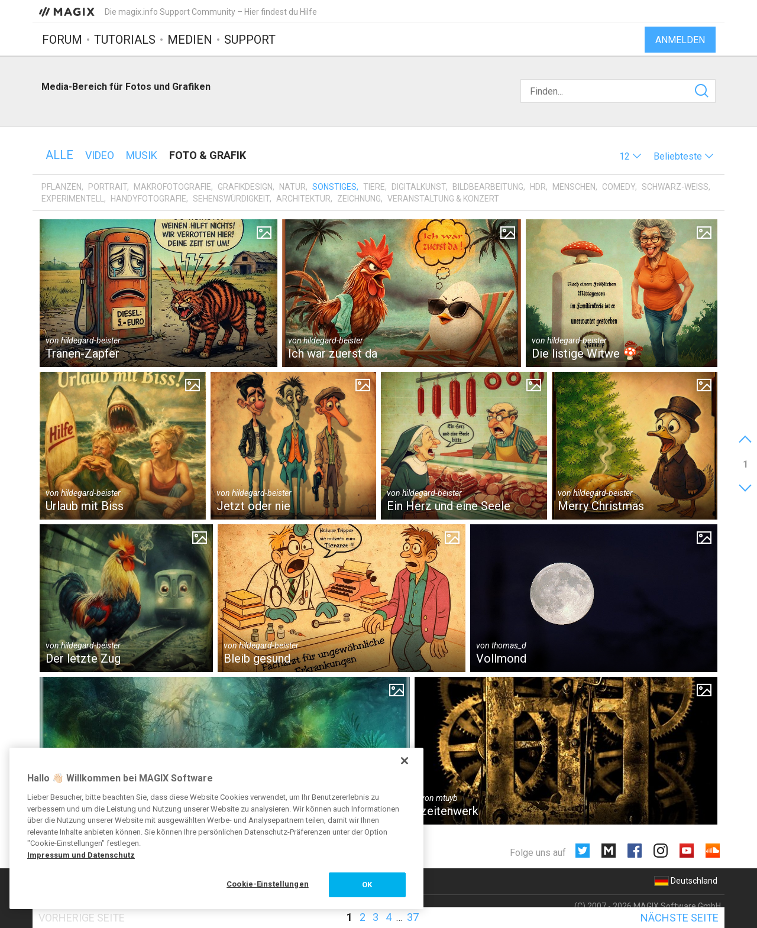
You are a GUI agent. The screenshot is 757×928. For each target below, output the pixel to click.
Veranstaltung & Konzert (443, 198)
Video (99, 155)
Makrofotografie (172, 187)
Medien (189, 40)
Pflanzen (61, 187)
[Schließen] (405, 761)
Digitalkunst (419, 187)
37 (413, 917)
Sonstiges (334, 187)
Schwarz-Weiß (675, 187)
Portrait (107, 187)
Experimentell (72, 198)
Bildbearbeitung (487, 187)
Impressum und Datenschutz (81, 855)
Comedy (618, 187)
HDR (538, 187)
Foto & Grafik (207, 155)
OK (367, 884)
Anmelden (680, 40)
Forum (62, 40)
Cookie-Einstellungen (268, 884)
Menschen (574, 187)
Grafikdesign (245, 187)
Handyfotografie (148, 198)
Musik (141, 155)
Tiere (374, 187)
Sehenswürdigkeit (231, 198)
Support (250, 40)
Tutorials (125, 40)
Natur (292, 187)
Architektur (303, 198)
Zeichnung (359, 198)
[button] (630, 156)
